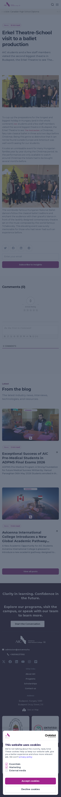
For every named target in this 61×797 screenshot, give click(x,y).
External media (17, 770)
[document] (30, 398)
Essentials (14, 764)
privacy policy (25, 757)
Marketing (15, 767)
